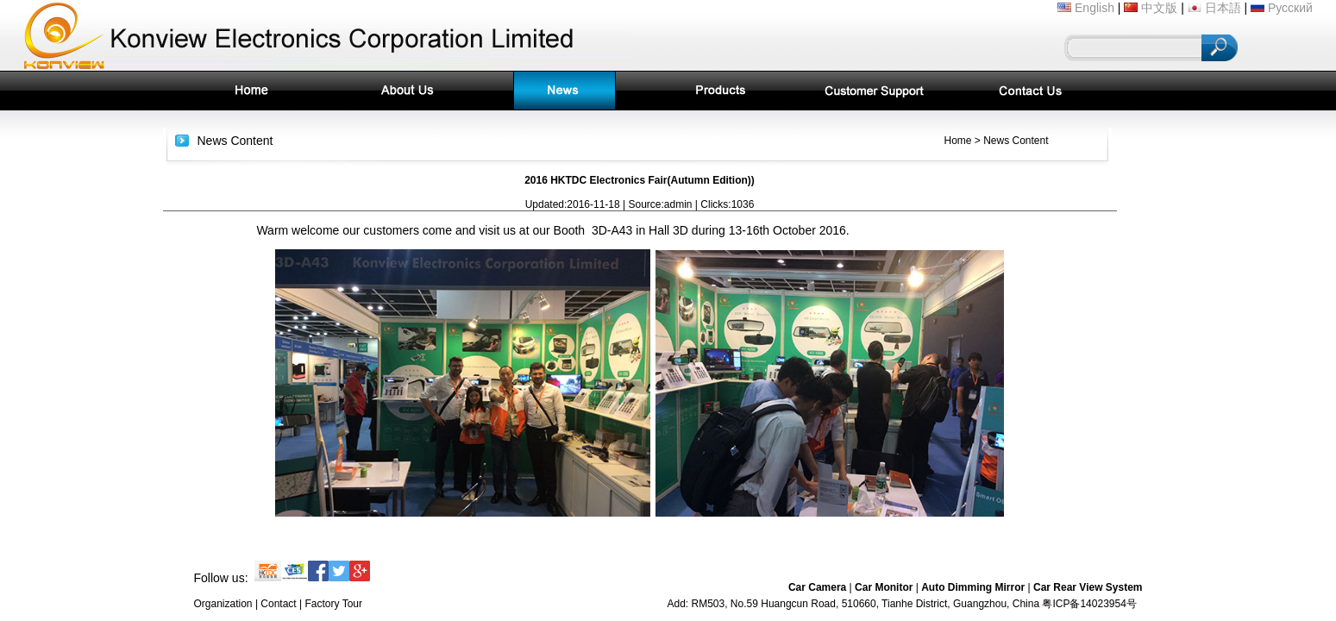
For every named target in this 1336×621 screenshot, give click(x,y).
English (1085, 8)
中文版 (1150, 8)
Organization (223, 604)
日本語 (1214, 8)
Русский (1282, 8)
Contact (278, 604)
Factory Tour (333, 604)
